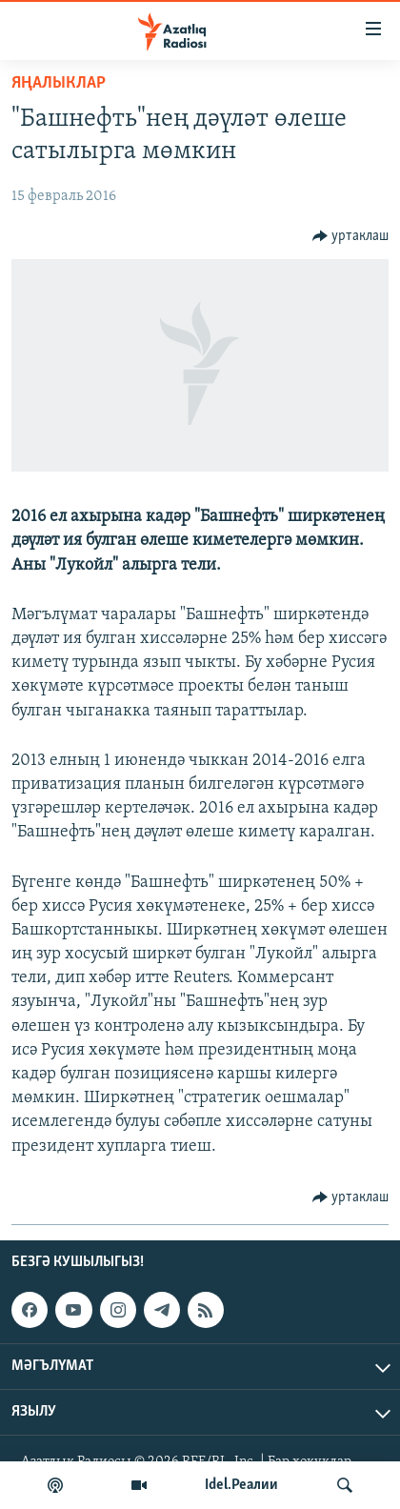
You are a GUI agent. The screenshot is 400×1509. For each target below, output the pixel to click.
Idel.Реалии (241, 1485)
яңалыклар (58, 83)
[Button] (351, 236)
